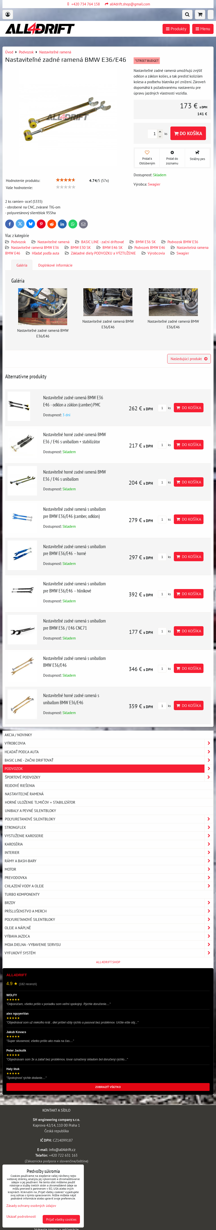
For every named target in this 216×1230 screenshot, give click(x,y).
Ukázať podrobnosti (21, 1216)
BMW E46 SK (112, 247)
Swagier (183, 253)
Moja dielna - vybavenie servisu (109, 945)
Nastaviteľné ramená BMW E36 (35, 247)
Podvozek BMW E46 (149, 247)
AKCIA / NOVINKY (18, 734)
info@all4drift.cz (62, 1149)
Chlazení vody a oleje (109, 886)
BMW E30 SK (81, 247)
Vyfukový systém (109, 953)
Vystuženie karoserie (109, 836)
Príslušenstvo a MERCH (109, 911)
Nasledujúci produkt (189, 358)
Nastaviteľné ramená (53, 241)
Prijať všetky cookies (61, 1219)
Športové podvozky (109, 777)
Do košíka (188, 133)
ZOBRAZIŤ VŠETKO (108, 1087)
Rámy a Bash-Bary (109, 861)
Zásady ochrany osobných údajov (31, 1205)
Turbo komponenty (22, 894)
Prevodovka (109, 878)
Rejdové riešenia (20, 785)
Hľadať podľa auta (45, 253)
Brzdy (109, 903)
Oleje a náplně (109, 928)
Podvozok (19, 241)
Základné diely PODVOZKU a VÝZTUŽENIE (103, 253)
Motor (109, 869)
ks (164, 408)
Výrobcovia (156, 253)
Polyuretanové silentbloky (109, 819)
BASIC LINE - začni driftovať (102, 241)
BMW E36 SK (146, 241)
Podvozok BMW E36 (182, 241)
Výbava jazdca (109, 936)
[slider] (66, 180)
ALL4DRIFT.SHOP (108, 962)
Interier (109, 852)
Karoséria (109, 844)
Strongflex (109, 827)
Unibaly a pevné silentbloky (30, 810)
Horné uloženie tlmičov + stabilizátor (40, 802)
